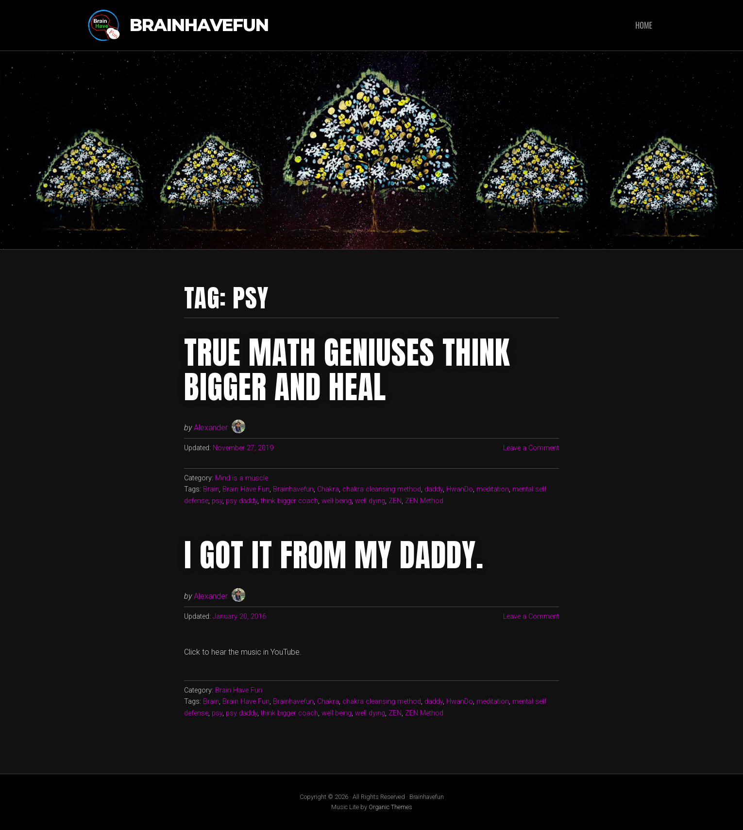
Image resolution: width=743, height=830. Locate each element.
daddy (433, 489)
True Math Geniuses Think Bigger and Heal (347, 369)
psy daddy (241, 501)
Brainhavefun (199, 25)
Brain (211, 489)
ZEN (395, 501)
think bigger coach (289, 501)
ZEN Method (424, 501)
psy (217, 501)
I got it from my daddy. (334, 555)
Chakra (328, 489)
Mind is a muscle (241, 478)
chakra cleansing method (381, 489)
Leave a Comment (531, 448)
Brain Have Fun (246, 489)
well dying (370, 501)
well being (336, 501)
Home (643, 25)
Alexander (211, 427)
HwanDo (459, 489)
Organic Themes (390, 807)
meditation (492, 489)
